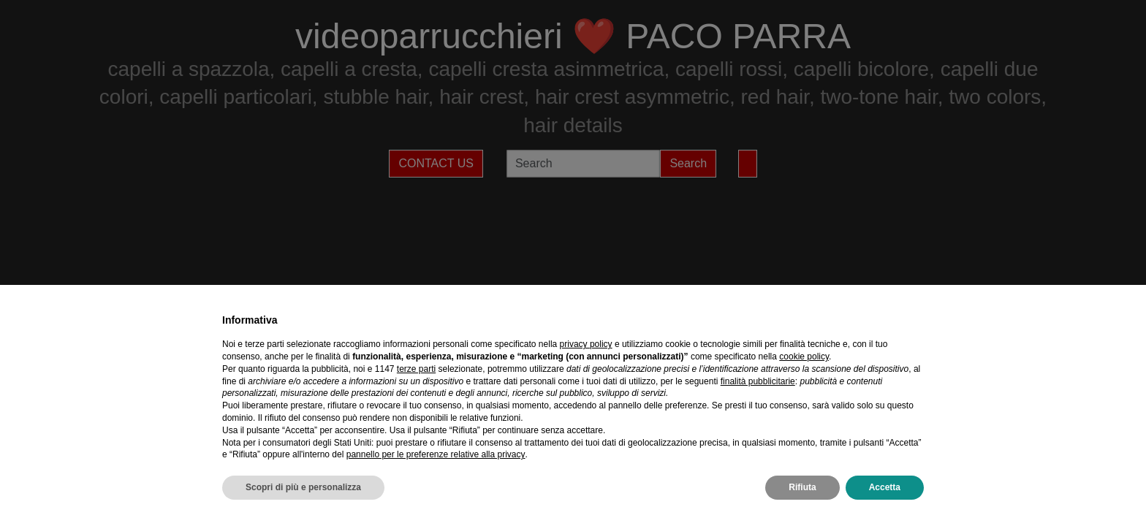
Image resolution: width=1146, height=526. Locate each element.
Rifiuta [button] (802, 487)
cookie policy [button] (804, 356)
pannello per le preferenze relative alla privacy (435, 454)
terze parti (416, 369)
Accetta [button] (884, 487)
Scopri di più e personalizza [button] (303, 487)
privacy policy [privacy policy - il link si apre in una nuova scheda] (586, 344)
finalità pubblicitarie (758, 381)
